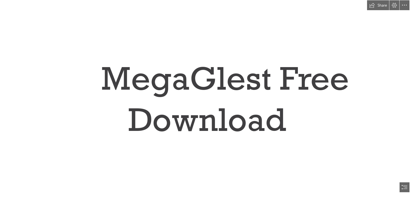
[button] (378, 5)
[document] (207, 99)
